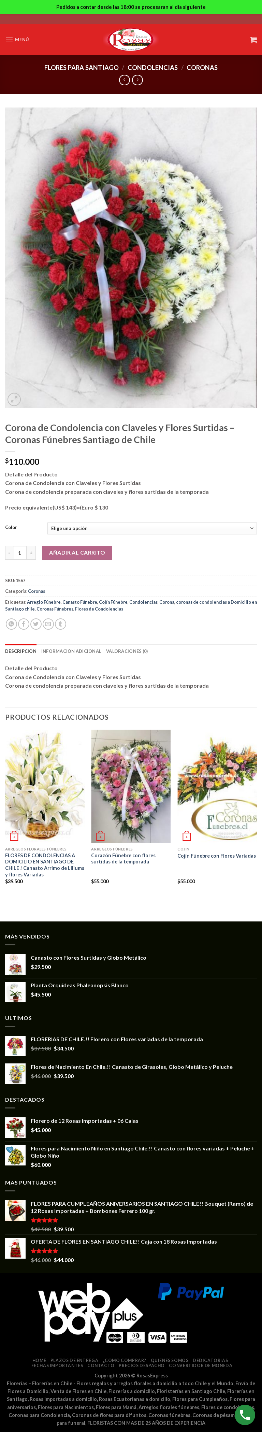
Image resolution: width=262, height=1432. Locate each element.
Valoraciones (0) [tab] (127, 651)
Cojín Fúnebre (113, 602)
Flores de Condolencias (99, 609)
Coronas (202, 67)
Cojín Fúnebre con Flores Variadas (216, 856)
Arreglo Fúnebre (44, 602)
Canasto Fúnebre (79, 602)
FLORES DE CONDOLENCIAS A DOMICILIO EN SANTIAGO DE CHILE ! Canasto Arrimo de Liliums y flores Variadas (44, 865)
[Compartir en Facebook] (23, 624)
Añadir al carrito (77, 552)
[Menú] (17, 39)
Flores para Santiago (81, 67)
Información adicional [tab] (71, 651)
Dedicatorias (210, 1360)
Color (11, 527)
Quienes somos (170, 1360)
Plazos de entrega (74, 1360)
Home (39, 1360)
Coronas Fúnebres (55, 609)
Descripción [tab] (21, 651)
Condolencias (153, 67)
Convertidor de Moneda (200, 1365)
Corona (166, 602)
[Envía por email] (48, 624)
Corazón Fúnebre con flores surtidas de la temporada (123, 859)
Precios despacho (142, 1365)
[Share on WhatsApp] (11, 624)
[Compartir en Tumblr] (60, 624)
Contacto (101, 1365)
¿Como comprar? (125, 1360)
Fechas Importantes (57, 1365)
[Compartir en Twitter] (36, 624)
